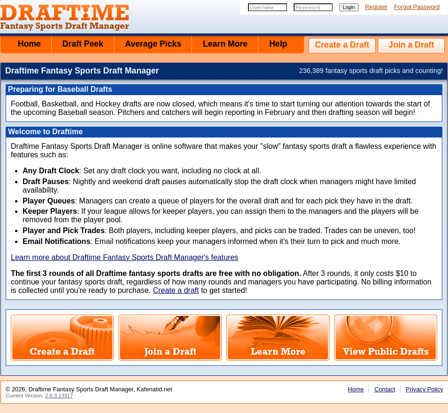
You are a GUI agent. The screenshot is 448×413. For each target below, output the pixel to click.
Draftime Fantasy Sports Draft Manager (71, 18)
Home (29, 44)
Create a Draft (342, 44)
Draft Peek (83, 44)
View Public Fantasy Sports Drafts (385, 338)
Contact (385, 389)
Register (376, 6)
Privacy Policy (424, 389)
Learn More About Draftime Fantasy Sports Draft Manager (277, 338)
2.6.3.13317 (59, 395)
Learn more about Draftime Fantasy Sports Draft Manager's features (124, 257)
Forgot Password (417, 6)
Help (278, 44)
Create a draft (176, 290)
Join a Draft (411, 44)
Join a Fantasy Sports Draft (170, 338)
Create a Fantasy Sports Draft (62, 338)
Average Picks (153, 44)
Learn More (225, 44)
